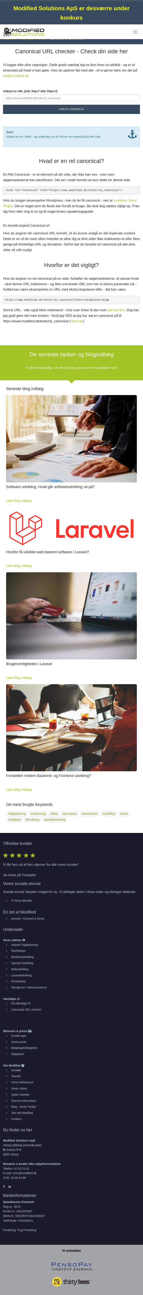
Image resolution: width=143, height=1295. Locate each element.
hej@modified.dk (16, 76)
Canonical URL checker (26, 1009)
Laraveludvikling (21, 975)
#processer (69, 813)
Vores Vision (19, 1088)
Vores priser (19, 1042)
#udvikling (108, 813)
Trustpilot (29, 875)
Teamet (16, 1076)
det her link (116, 310)
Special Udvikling (22, 963)
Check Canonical (71, 109)
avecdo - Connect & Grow (27, 918)
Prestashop (18, 981)
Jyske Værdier (20, 1094)
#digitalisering (17, 813)
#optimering (38, 813)
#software (14, 819)
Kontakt (16, 1070)
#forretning (32, 819)
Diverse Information (23, 1100)
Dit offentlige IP (21, 1003)
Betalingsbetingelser (24, 1048)
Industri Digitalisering (24, 944)
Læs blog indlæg (19, 501)
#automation (90, 813)
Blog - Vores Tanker (23, 1106)
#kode (124, 813)
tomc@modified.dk (24, 1173)
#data (54, 813)
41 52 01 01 (21, 1168)
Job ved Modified (22, 1112)
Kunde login (18, 1035)
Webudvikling (19, 969)
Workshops (18, 950)
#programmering (54, 819)
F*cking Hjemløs (21, 900)
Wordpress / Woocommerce (29, 987)
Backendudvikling (22, 957)
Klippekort (17, 1054)
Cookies (16, 1119)
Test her (77, 321)
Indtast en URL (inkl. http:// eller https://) (30, 91)
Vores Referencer (22, 1082)
